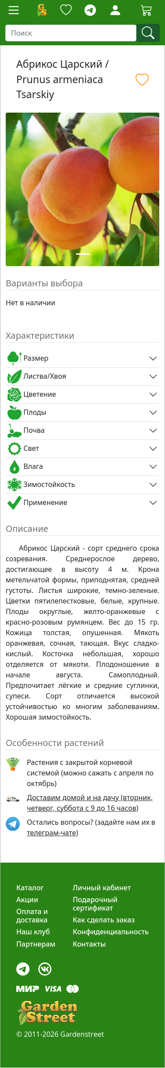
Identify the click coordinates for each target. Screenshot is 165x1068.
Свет (23, 449)
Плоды (26, 413)
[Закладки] (66, 10)
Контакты (89, 944)
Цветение (31, 395)
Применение (37, 503)
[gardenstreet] (47, 1012)
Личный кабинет (102, 887)
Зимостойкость (41, 485)
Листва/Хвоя (36, 376)
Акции (27, 899)
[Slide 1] (82, 254)
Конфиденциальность (111, 931)
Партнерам (35, 944)
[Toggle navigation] (13, 10)
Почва (26, 431)
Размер (27, 358)
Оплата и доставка (32, 916)
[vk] (44, 966)
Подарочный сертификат (95, 904)
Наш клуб (33, 931)
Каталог (30, 887)
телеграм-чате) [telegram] (52, 833)
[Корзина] (146, 10)
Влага (25, 467)
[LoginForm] (115, 9)
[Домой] (41, 10)
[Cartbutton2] (146, 10)
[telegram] (90, 10)
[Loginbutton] (115, 10)
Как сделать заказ (104, 920)
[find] (148, 33)
